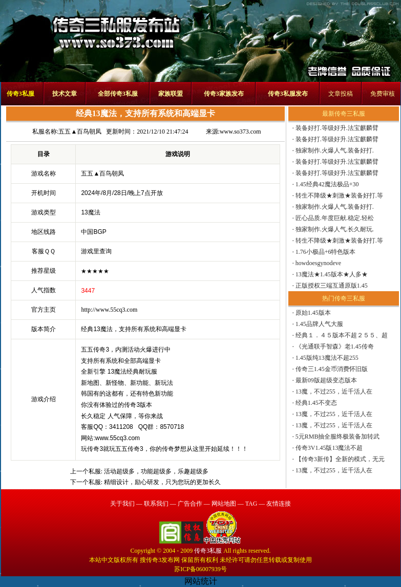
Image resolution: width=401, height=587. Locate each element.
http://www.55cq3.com (109, 309)
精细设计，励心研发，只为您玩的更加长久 (162, 482)
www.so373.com (240, 131)
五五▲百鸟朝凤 (79, 131)
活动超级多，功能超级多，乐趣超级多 (156, 471)
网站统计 (200, 581)
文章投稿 (340, 93)
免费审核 (382, 93)
